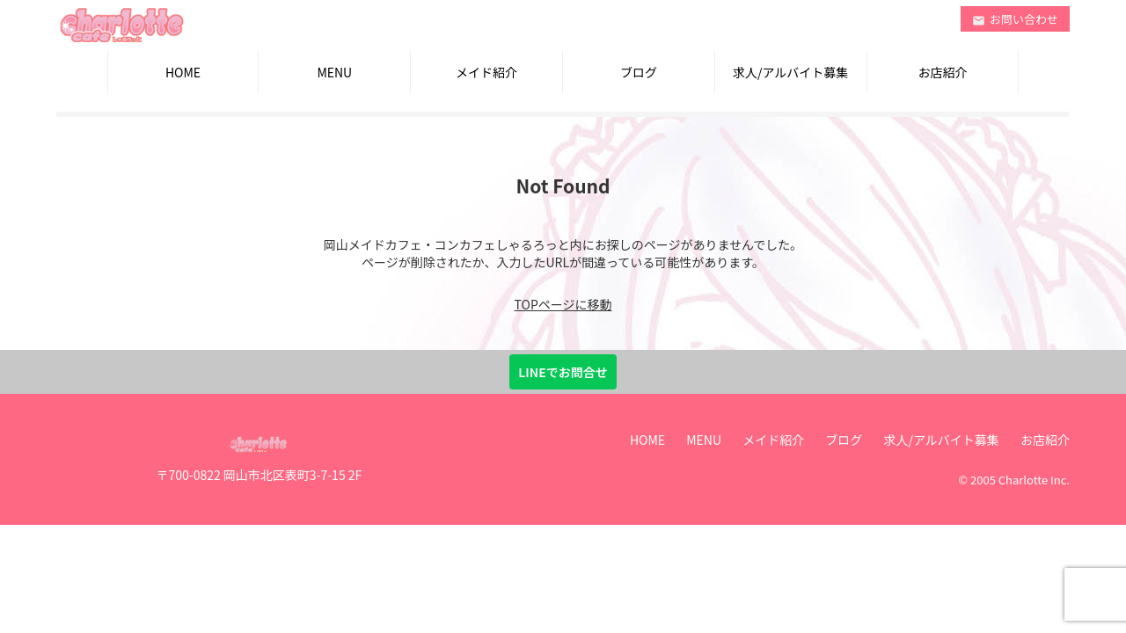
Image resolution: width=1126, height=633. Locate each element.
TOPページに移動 (563, 304)
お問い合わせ (1015, 19)
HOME (183, 72)
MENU (334, 72)
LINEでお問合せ (562, 372)
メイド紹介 (486, 72)
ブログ (638, 72)
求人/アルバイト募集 (790, 72)
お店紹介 (942, 72)
